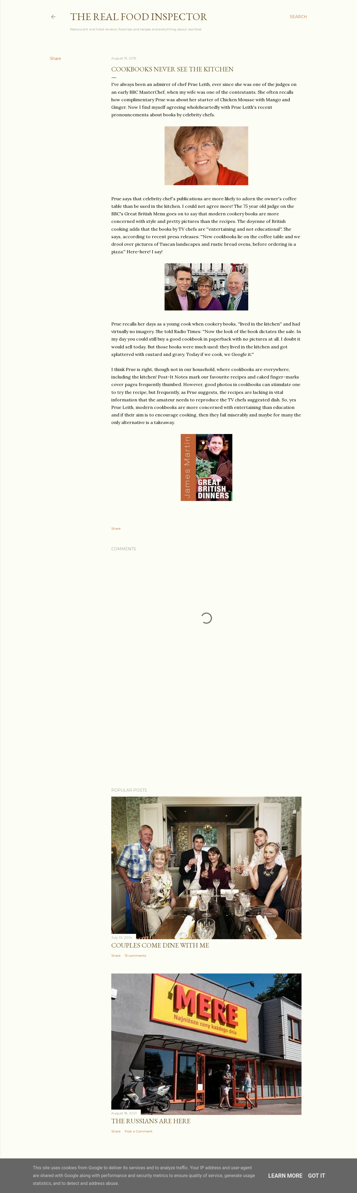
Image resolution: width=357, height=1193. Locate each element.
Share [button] (55, 58)
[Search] (298, 16)
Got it (316, 1175)
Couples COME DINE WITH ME (160, 945)
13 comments (135, 955)
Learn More (285, 1175)
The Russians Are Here (150, 1121)
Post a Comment (139, 1131)
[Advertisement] (206, 735)
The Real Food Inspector (139, 16)
